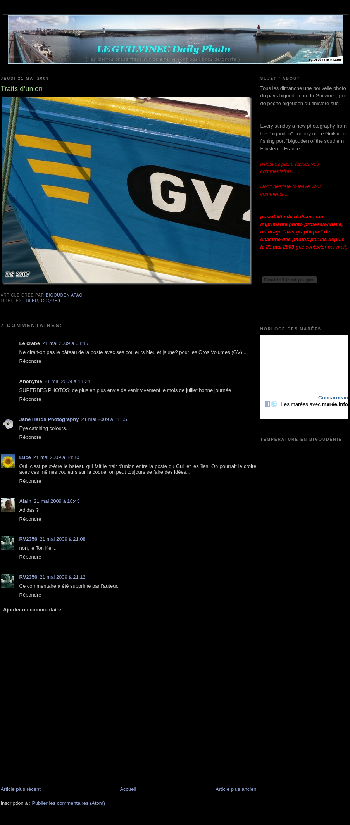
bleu (32, 301)
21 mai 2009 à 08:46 (65, 343)
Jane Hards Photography (49, 419)
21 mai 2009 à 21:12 (63, 577)
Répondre (30, 361)
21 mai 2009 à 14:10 (56, 457)
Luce (25, 457)
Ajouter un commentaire (32, 610)
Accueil (128, 789)
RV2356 (28, 539)
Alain (25, 501)
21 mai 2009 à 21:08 (63, 539)
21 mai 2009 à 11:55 (104, 419)
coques (50, 301)
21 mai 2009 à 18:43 (57, 501)
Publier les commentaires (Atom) (68, 803)
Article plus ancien (236, 789)
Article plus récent (21, 789)
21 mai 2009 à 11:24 (68, 381)
